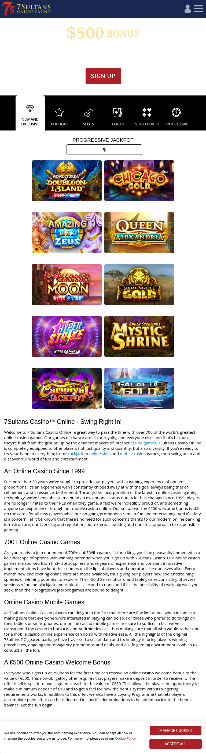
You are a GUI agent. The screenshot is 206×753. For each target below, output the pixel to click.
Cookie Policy (125, 738)
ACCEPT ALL (175, 744)
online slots (100, 393)
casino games (143, 382)
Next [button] (200, 113)
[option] (30, 113)
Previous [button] (5, 113)
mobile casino (133, 393)
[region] (103, 737)
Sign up (103, 76)
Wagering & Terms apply (115, 52)
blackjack (74, 393)
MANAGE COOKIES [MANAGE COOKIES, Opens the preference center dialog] (175, 730)
